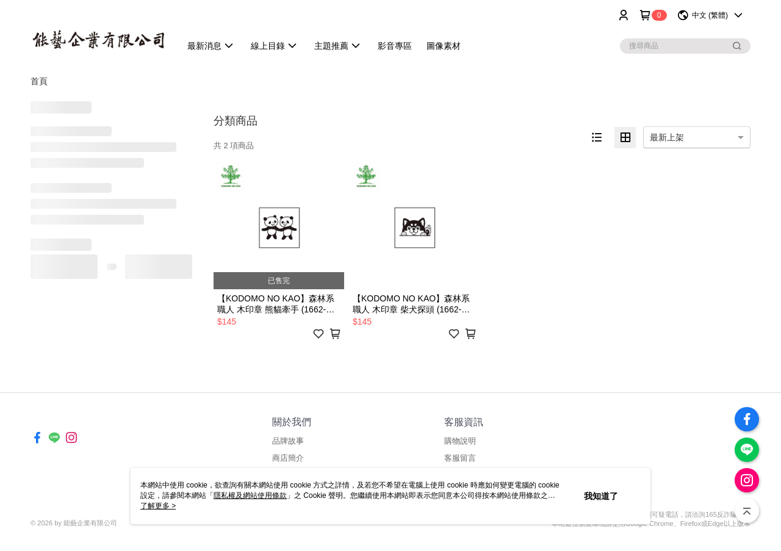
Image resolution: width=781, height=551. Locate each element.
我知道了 (601, 496)
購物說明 (460, 440)
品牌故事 (288, 440)
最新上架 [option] (667, 137)
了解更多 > (158, 506)
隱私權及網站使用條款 (250, 495)
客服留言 (460, 458)
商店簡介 (288, 458)
